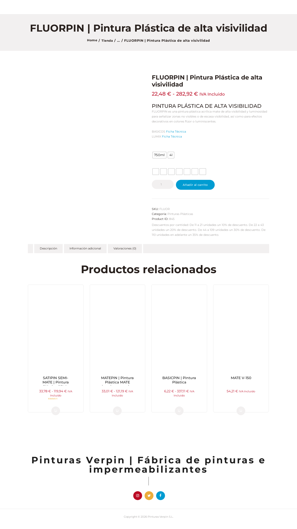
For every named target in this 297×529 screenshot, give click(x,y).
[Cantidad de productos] (163, 184)
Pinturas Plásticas (180, 215)
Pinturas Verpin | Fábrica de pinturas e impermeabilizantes (148, 467)
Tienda (107, 41)
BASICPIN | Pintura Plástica (179, 383)
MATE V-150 (240, 380)
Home (91, 41)
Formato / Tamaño (167, 146)
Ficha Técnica (175, 131)
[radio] (159, 155)
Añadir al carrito (199, 186)
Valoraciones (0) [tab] (125, 250)
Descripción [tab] (48, 250)
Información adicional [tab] (86, 250)
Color (157, 163)
